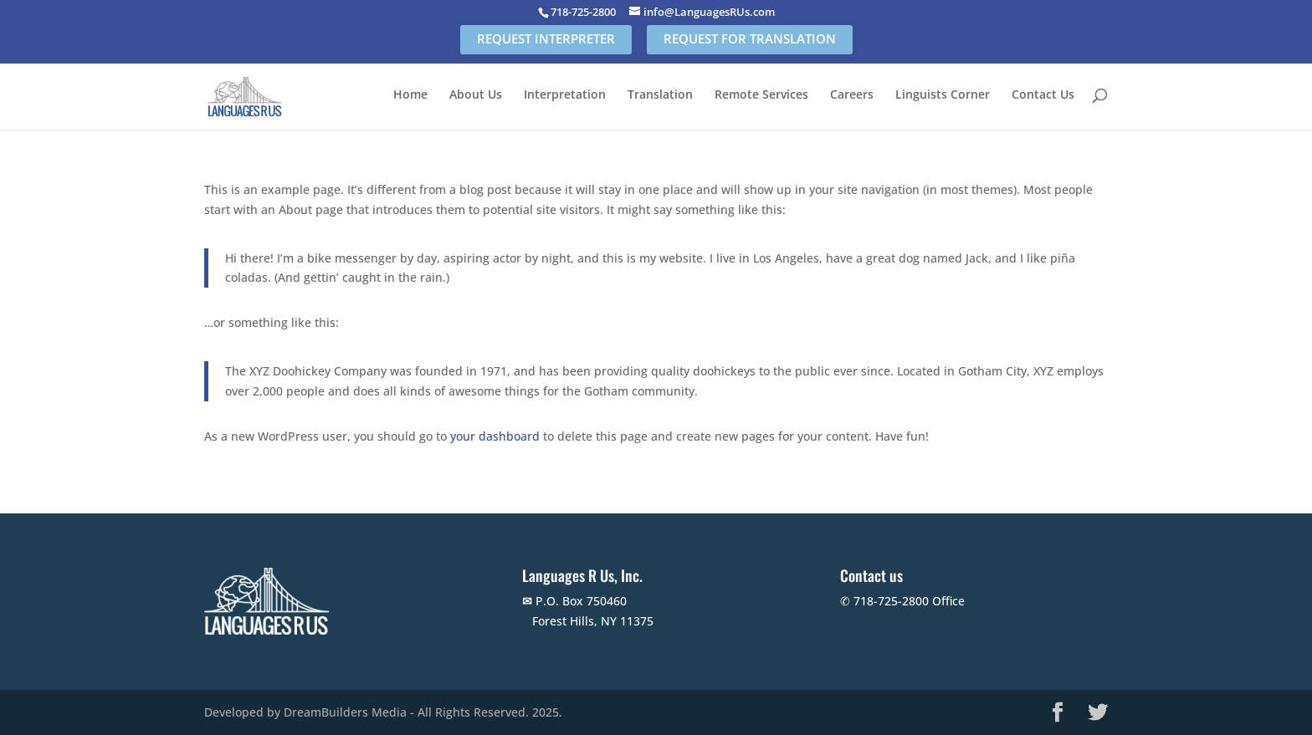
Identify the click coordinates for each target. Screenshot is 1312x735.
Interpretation (565, 95)
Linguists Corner (942, 95)
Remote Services (761, 95)
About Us (475, 95)
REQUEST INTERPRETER (546, 38)
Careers (852, 95)
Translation (660, 95)
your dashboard (495, 436)
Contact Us (1043, 95)
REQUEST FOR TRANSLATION (750, 38)
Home (410, 95)
